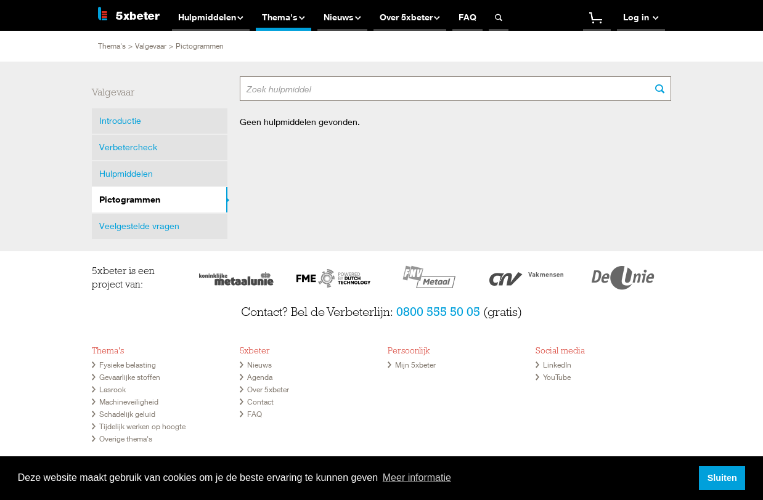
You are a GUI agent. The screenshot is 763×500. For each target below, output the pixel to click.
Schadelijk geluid (127, 414)
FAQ (254, 414)
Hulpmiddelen (126, 173)
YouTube (557, 377)
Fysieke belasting (127, 364)
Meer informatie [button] (417, 477)
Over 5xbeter (268, 389)
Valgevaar (150, 45)
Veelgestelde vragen (139, 225)
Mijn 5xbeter (415, 364)
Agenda (259, 377)
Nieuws (259, 364)
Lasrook (112, 389)
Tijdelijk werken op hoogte (142, 426)
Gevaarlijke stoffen (129, 377)
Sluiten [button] (722, 478)
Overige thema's (125, 438)
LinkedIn (557, 364)
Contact (260, 401)
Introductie (120, 120)
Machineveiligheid (128, 401)
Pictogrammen (129, 199)
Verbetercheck (128, 147)
